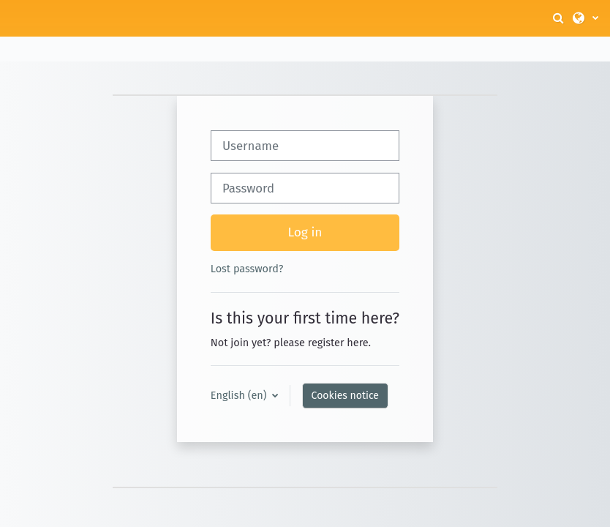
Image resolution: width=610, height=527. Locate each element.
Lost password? (247, 268)
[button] (559, 18)
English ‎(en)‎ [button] (240, 395)
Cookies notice (345, 395)
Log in (305, 232)
